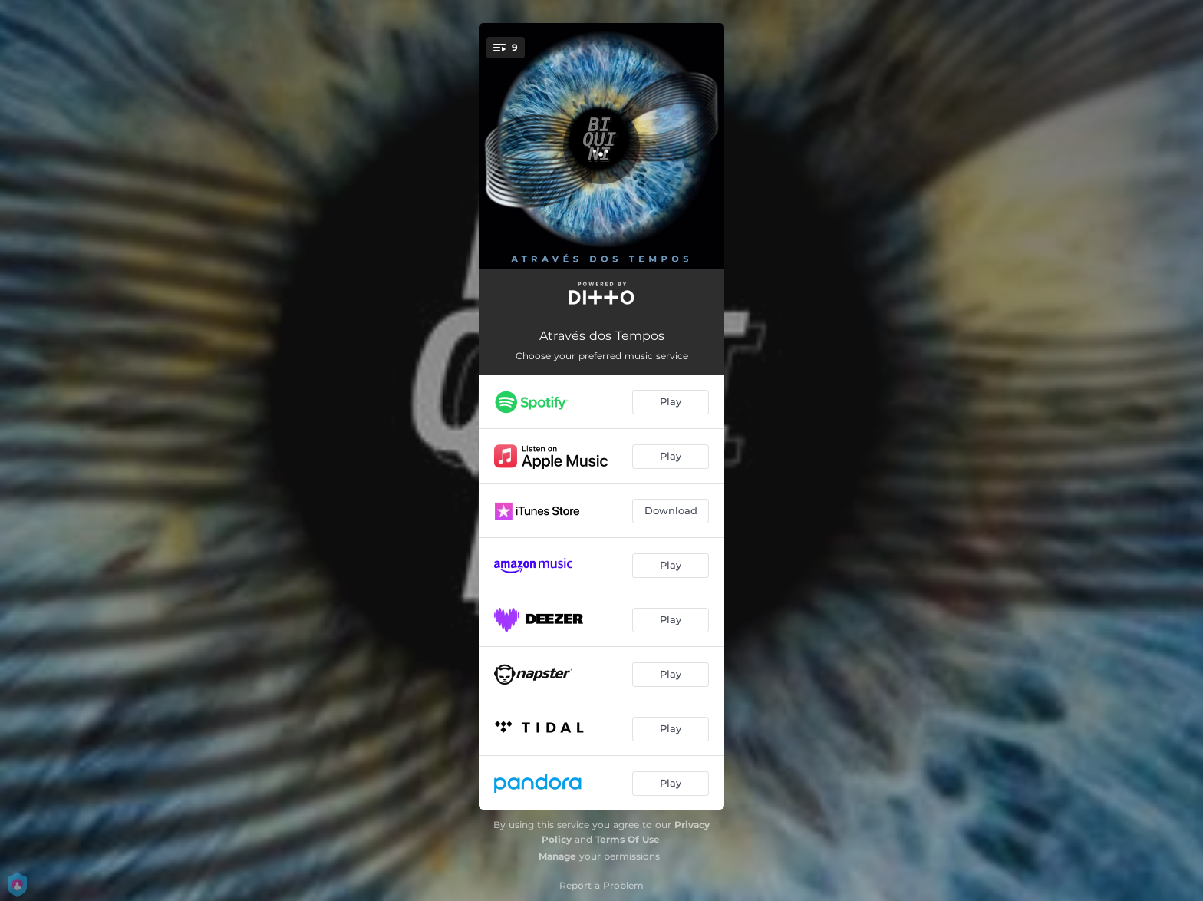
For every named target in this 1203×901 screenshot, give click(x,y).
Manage (557, 856)
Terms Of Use (627, 839)
